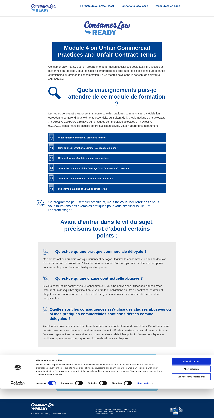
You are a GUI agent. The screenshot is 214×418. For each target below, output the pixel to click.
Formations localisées (134, 6)
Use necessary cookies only (191, 406)
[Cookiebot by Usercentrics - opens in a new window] (18, 413)
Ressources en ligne (167, 6)
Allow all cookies (191, 390)
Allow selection (191, 398)
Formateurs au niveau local (97, 6)
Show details (143, 412)
